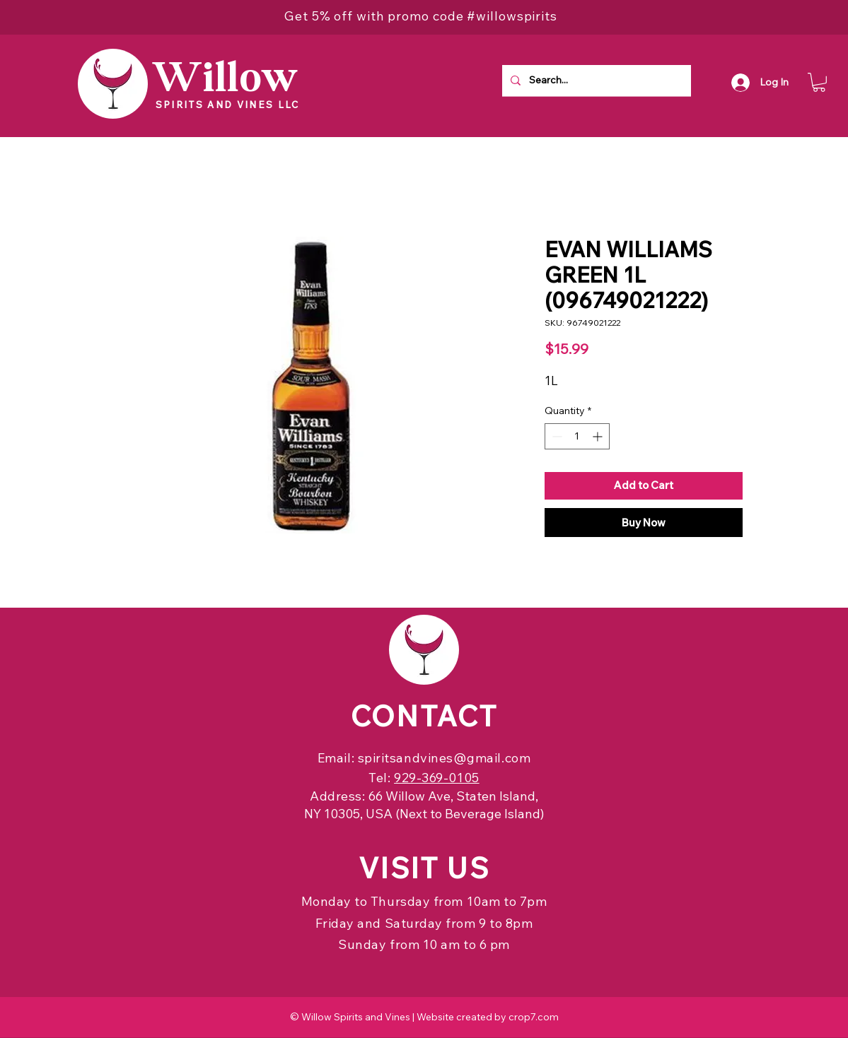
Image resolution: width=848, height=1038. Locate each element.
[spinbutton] (577, 436)
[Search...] (595, 80)
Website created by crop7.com (488, 1016)
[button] (819, 82)
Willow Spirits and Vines (355, 1016)
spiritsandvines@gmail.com (444, 758)
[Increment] (599, 436)
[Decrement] (555, 436)
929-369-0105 (436, 777)
